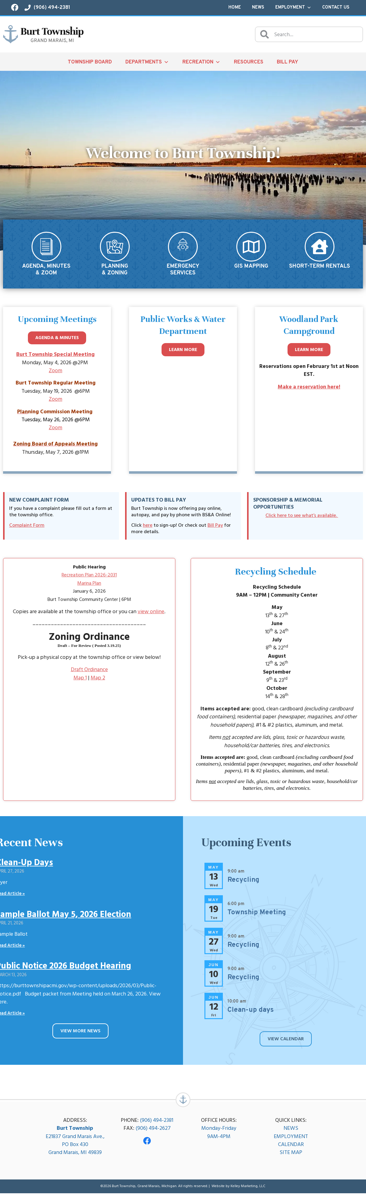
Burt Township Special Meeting (55, 357)
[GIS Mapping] (251, 247)
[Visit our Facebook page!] (14, 7)
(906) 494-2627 (153, 1135)
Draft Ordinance (89, 672)
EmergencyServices (183, 270)
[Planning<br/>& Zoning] (115, 247)
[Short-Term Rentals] (319, 247)
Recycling (243, 883)
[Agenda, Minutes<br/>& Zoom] (46, 247)
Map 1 (80, 680)
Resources (248, 62)
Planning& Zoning (114, 270)
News (258, 7)
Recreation (201, 62)
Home (234, 7)
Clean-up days (250, 1013)
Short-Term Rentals (319, 266)
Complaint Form (26, 528)
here (147, 528)
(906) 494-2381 (156, 1126)
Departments (147, 62)
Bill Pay (287, 62)
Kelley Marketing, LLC (248, 1193)
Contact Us (335, 7)
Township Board (90, 62)
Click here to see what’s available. (301, 518)
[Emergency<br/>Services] (183, 247)
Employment (293, 7)
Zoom (55, 373)
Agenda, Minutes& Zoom (46, 270)
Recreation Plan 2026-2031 (89, 578)
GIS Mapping (251, 266)
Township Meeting (256, 915)
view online (151, 614)
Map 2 (98, 680)
